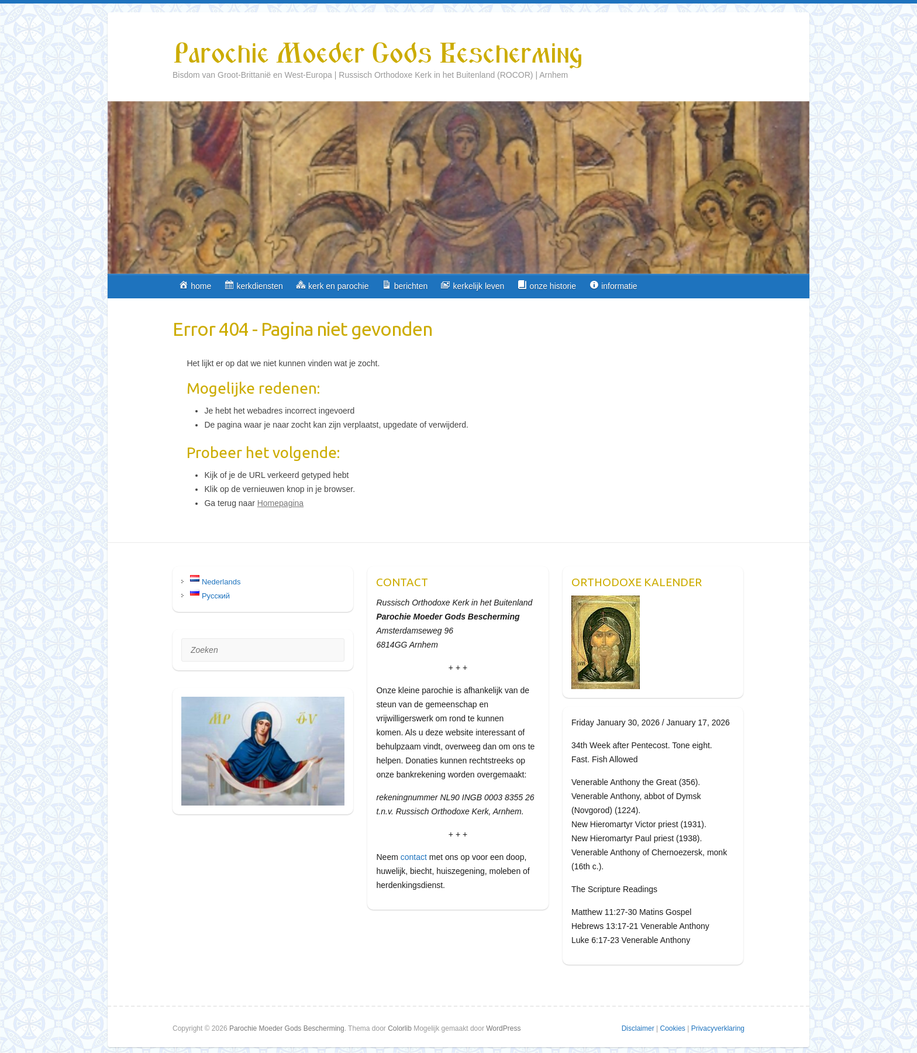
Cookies (672, 1028)
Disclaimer (638, 1028)
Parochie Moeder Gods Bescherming (377, 54)
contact (414, 857)
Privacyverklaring (717, 1028)
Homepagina (280, 503)
